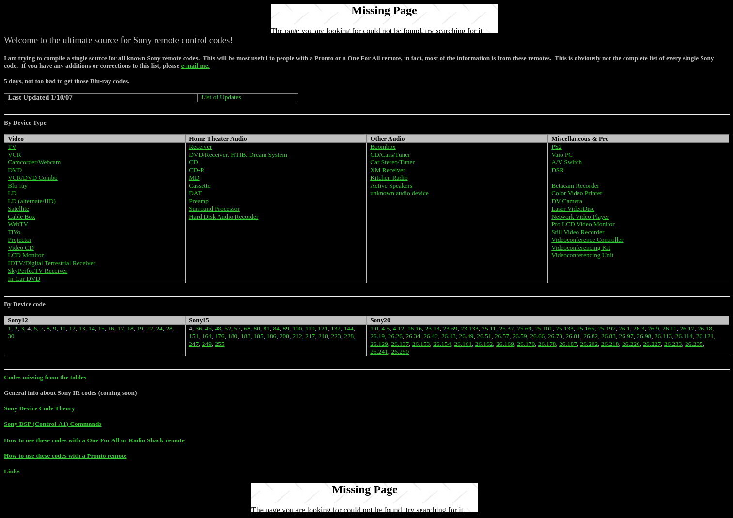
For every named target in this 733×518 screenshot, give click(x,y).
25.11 (489, 328)
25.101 (544, 328)
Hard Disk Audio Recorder (223, 216)
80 (257, 328)
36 (199, 328)
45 (208, 328)
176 (220, 336)
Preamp (199, 200)
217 (310, 336)
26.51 (484, 336)
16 (111, 328)
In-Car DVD (24, 278)
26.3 (638, 328)
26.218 (610, 343)
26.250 (400, 351)
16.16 (414, 328)
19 (140, 328)
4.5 (386, 328)
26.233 (673, 343)
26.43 (448, 336)
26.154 (442, 343)
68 (247, 328)
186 (271, 336)
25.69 (524, 328)
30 (11, 336)
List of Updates (221, 97)
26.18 (705, 328)
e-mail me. (195, 65)
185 (259, 336)
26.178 (547, 343)
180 (232, 336)
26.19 (377, 336)
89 (286, 328)
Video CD (21, 247)
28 (169, 328)
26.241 (379, 351)
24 (159, 328)
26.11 (669, 328)
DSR (557, 169)
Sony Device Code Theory (39, 408)
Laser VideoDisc (572, 208)
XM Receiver (387, 169)
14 (91, 328)
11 (63, 328)
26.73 (555, 336)
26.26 (395, 336)
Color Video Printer (576, 193)
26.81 (573, 336)
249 (207, 343)
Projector (19, 239)
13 (81, 328)
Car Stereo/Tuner (392, 162)
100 (297, 328)
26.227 (652, 343)
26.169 (505, 343)
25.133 (565, 328)
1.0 (374, 328)
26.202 (589, 343)
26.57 (502, 336)
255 (220, 343)
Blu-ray (18, 185)
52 (228, 328)
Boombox (383, 146)
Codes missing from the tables (45, 377)
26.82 (590, 336)
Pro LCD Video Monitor (582, 224)
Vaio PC (562, 154)
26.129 (379, 343)
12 (72, 328)
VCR (14, 154)
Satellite (18, 208)
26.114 (684, 336)
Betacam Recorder (575, 185)
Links (12, 471)
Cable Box (21, 216)
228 (349, 336)
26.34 (413, 336)
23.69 (450, 328)
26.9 (653, 328)
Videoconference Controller (587, 239)
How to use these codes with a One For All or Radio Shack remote (94, 440)
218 (323, 336)
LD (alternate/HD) (32, 200)
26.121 (705, 336)
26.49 (466, 336)
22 (149, 328)
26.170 (526, 343)
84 (276, 328)
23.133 (470, 328)
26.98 (644, 336)
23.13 (432, 328)
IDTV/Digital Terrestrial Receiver (51, 263)
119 (310, 328)
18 (130, 328)
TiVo (14, 231)
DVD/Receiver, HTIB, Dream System (238, 154)
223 (336, 336)
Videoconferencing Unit (582, 255)
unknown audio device (399, 193)
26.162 (484, 343)
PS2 (556, 146)
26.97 (626, 336)
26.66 (537, 336)
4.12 (398, 328)
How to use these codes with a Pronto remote (65, 455)
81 (267, 328)
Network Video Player (580, 216)
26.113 (663, 336)
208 (284, 336)
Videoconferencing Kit (580, 247)
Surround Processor (214, 208)
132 (336, 328)
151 (194, 336)
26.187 (568, 343)
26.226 (631, 343)
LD (12, 193)
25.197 (607, 328)
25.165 (585, 328)
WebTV (18, 224)
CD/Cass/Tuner (390, 154)
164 (207, 336)
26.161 (463, 343)
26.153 (421, 343)
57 (237, 328)
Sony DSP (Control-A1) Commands (53, 423)
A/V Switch (566, 162)
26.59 (520, 336)
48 (218, 328)
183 (245, 336)
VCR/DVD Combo (33, 177)
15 (101, 328)
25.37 (506, 328)
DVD (15, 169)
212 (297, 336)
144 (349, 328)
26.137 (400, 343)
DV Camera (566, 200)
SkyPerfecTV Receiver (37, 270)
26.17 (687, 328)
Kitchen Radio (388, 177)
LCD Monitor (26, 255)
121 (323, 328)
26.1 (624, 328)
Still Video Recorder (577, 231)
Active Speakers (391, 185)
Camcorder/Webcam (34, 162)
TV (12, 146)
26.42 (430, 336)
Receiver (200, 146)
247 (194, 343)
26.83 (608, 336)
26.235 (694, 343)
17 (120, 328)
